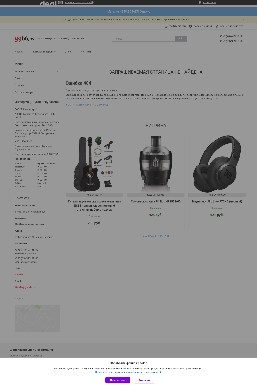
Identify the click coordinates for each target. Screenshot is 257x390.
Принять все (117, 380)
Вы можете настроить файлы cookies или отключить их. (127, 372)
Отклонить (144, 380)
